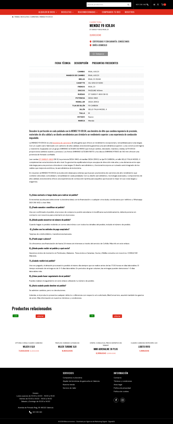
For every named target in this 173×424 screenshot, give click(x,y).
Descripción (81, 74)
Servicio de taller (69, 388)
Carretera (96, 22)
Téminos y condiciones (123, 381)
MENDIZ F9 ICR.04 (78, 141)
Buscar (129, 4)
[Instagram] (122, 400)
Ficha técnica (62, 74)
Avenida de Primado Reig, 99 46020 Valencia (35, 407)
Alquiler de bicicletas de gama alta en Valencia (81, 381)
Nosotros (129, 12)
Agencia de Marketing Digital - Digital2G (100, 422)
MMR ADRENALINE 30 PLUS (106, 359)
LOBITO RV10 (144, 357)
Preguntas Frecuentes (105, 74)
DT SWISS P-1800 (46, 170)
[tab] (62, 73)
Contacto (118, 378)
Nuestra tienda (69, 384)
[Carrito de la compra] (163, 4)
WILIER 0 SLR (29, 357)
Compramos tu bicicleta (72, 378)
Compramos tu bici (111, 12)
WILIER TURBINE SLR (67, 357)
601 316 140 (142, 4)
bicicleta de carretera (62, 153)
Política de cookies (121, 391)
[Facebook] (116, 400)
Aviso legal (118, 384)
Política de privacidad (122, 388)
